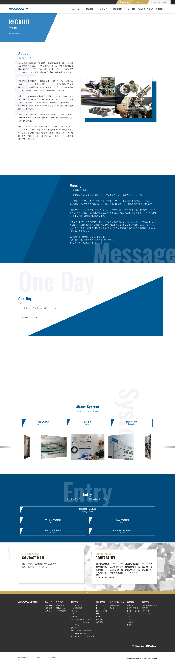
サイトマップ (53, 658)
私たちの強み (43, 423)
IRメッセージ (101, 608)
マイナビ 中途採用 (53, 521)
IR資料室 (99, 616)
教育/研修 (145, 611)
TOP (10, 33)
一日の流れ (146, 614)
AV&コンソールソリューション (82, 630)
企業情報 (130, 602)
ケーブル (74, 616)
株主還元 (99, 622)
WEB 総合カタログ (62, 605)
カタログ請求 (61, 611)
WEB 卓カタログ (61, 608)
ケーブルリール (77, 625)
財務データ (100, 614)
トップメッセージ (133, 611)
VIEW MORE (26, 317)
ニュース (48, 602)
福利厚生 (87, 423)
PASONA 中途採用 (53, 532)
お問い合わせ (140, 2)
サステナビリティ (117, 602)
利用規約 (39, 658)
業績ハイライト (102, 611)
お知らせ (48, 611)
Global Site (125, 2)
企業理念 (130, 619)
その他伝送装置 (77, 608)
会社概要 (130, 605)
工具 (73, 614)
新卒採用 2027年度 (87, 510)
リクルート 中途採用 (122, 532)
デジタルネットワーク (79, 633)
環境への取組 (115, 605)
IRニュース (100, 605)
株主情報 (99, 619)
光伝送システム (77, 605)
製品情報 (48, 608)
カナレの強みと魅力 (149, 605)
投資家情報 (49, 605)
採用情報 (159, 9)
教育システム (131, 423)
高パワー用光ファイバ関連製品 (82, 636)
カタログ (59, 602)
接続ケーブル (76, 628)
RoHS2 (112, 608)
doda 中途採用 (122, 521)
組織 (128, 616)
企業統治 (130, 622)
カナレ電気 (20, 8)
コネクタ (74, 611)
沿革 (128, 614)
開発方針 (130, 625)
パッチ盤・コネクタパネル (81, 619)
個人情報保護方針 (23, 658)
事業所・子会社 (132, 608)
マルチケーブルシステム (80, 622)
